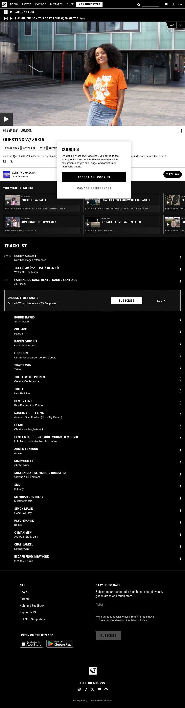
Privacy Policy (138, 620)
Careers (25, 599)
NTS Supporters (89, 4)
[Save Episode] (180, 130)
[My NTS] (173, 4)
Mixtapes (56, 4)
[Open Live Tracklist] (171, 25)
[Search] (138, 4)
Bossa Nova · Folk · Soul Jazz (20, 230)
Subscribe (126, 300)
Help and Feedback (32, 605)
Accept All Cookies (94, 177)
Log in (161, 300)
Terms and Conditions (101, 700)
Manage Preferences (94, 188)
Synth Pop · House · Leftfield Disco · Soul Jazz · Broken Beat (117, 208)
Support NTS (28, 612)
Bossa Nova (12, 148)
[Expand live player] (180, 25)
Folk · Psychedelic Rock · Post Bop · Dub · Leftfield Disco (35, 208)
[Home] (4, 4)
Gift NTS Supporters (32, 619)
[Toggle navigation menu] (180, 4)
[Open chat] (166, 4)
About (23, 592)
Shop (70, 4)
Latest (26, 4)
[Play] (92, 74)
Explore (40, 4)
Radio (14, 4)
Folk (42, 148)
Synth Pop (29, 148)
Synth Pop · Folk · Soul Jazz (100, 230)
